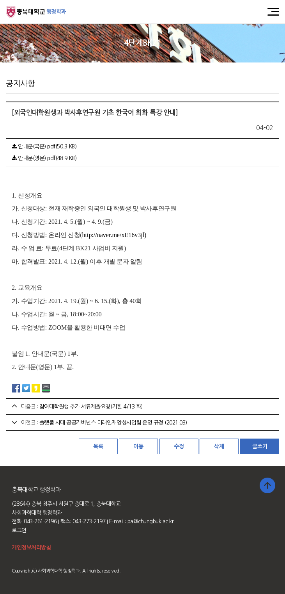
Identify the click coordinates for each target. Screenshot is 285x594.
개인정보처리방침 (31, 547)
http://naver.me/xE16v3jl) (114, 235)
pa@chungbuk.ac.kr (150, 521)
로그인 (19, 530)
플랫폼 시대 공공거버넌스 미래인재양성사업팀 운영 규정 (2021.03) (113, 422)
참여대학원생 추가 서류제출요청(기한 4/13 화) (91, 406)
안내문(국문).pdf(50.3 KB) (44, 146)
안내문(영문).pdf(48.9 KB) (44, 158)
